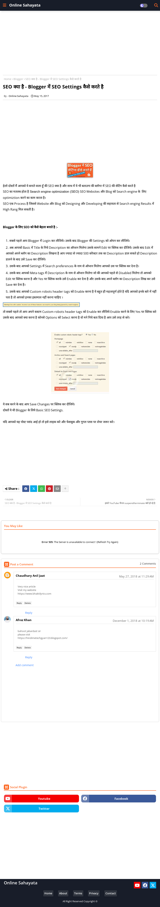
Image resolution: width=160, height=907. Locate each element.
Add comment (25, 665)
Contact (110, 893)
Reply (19, 603)
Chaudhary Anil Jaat (30, 575)
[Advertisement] (80, 41)
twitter (44, 808)
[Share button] (65, 488)
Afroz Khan (24, 620)
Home (7, 79)
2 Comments (148, 563)
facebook (121, 798)
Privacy (94, 893)
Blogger (18, 79)
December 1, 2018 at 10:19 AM (133, 621)
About (63, 893)
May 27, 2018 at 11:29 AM (136, 576)
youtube (44, 798)
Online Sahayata (25, 5)
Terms (78, 893)
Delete (28, 603)
